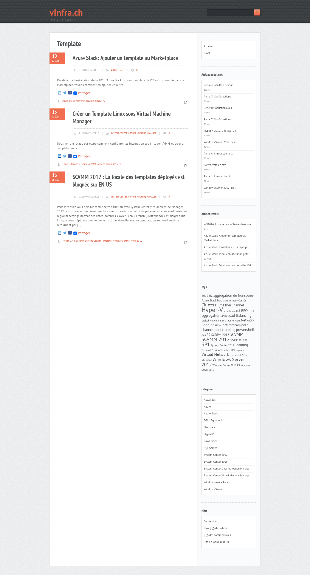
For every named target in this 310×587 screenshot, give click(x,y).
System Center (93, 241)
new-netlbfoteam (228, 325)
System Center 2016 (216, 462)
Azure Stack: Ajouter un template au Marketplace (125, 58)
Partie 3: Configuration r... (218, 97)
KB (73, 241)
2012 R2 (207, 296)
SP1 (206, 345)
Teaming (241, 345)
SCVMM (92, 164)
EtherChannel (233, 305)
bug (219, 301)
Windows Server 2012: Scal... (221, 142)
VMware (207, 360)
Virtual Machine (121, 241)
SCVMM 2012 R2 (238, 340)
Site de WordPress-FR (216, 542)
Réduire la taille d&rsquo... (220, 85)
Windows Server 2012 (223, 362)
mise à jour (225, 321)
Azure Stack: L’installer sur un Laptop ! (226, 247)
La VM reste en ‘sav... (216, 165)
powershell (245, 330)
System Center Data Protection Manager (227, 469)
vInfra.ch (66, 13)
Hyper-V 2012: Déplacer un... (221, 131)
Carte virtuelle (230, 301)
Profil (207, 53)
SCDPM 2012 (220, 335)
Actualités (209, 400)
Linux (84, 164)
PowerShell (211, 441)
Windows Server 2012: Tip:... (220, 188)
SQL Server (210, 448)
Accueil (208, 46)
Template (95, 101)
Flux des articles (216, 528)
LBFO (243, 311)
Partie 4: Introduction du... (219, 154)
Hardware (209, 427)
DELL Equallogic (213, 420)
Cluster (208, 305)
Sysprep (101, 164)
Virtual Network (215, 354)
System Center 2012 (222, 345)
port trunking (224, 330)
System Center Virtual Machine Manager (134, 133)
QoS (204, 335)
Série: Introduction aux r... (219, 108)
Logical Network (210, 321)
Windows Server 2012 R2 (226, 365)
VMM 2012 (136, 241)
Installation (229, 311)
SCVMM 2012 (216, 340)
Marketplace (82, 101)
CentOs (66, 164)
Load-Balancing (239, 316)
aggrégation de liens (229, 296)
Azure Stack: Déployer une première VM (227, 265)
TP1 (103, 101)
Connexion (210, 521)
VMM (119, 164)
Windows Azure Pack (216, 482)
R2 (208, 335)
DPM (218, 305)
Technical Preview (211, 350)
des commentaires (217, 535)
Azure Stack (117, 70)
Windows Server (213, 489)
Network (236, 321)
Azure (250, 296)
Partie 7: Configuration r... (218, 119)
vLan (231, 355)
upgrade (240, 350)
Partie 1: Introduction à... (218, 176)
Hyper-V (75, 164)
